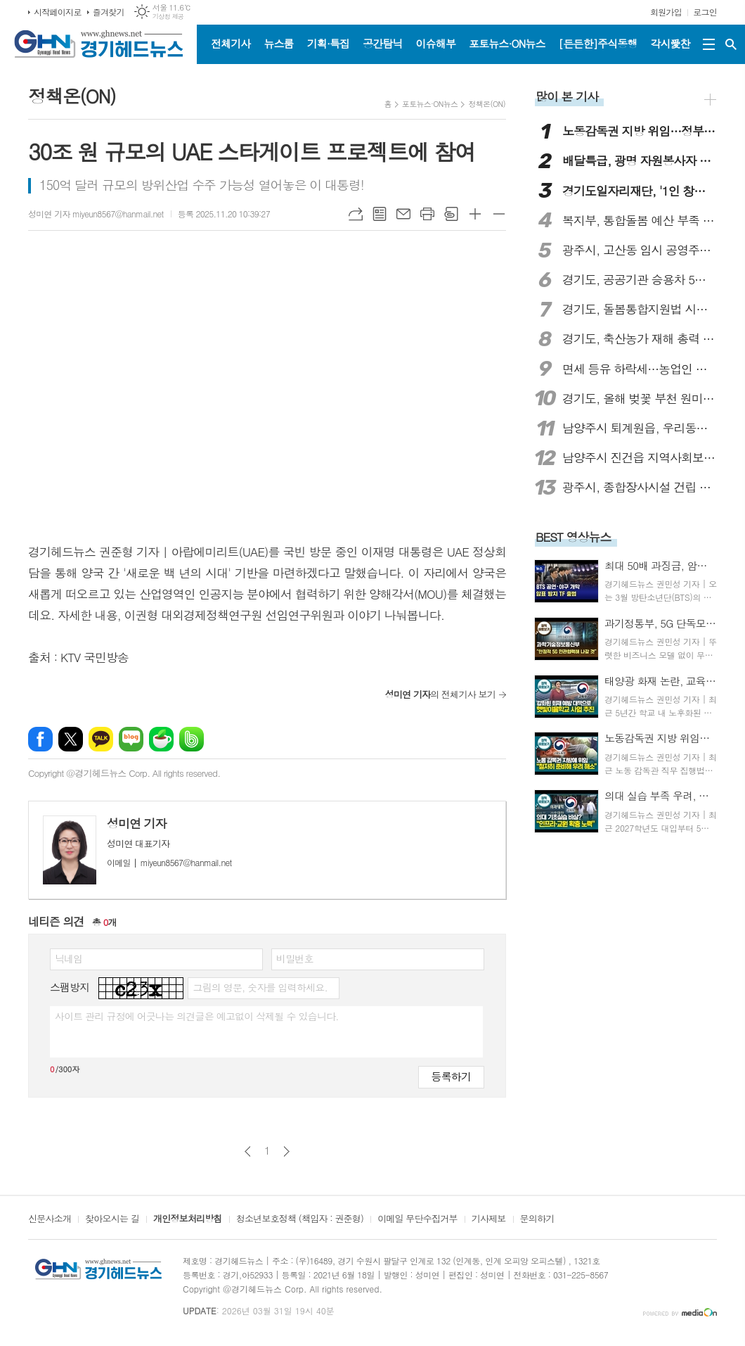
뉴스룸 (278, 43)
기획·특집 (328, 43)
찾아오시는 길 (112, 1219)
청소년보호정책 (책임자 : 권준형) (299, 1219)
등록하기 (451, 1076)
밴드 (191, 739)
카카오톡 (101, 739)
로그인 (705, 12)
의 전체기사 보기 (440, 694)
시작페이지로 (58, 12)
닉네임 (68, 958)
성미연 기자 (137, 823)
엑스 (70, 739)
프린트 (427, 214)
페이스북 (40, 739)
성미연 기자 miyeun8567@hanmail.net (96, 214)
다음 (286, 1151)
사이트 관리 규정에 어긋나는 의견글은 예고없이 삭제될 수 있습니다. (197, 1016)
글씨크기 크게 (475, 214)
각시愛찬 (670, 43)
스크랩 (451, 214)
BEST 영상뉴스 (573, 536)
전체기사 (230, 43)
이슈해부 (435, 43)
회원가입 (666, 12)
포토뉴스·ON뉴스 (507, 43)
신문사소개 (49, 1219)
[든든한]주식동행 (598, 43)
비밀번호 (294, 958)
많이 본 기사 (567, 96)
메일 (403, 214)
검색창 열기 (731, 44)
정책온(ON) (486, 104)
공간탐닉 (382, 43)
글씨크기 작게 (499, 214)
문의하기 (537, 1219)
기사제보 (489, 1219)
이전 (248, 1151)
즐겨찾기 (108, 12)
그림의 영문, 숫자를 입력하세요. (260, 987)
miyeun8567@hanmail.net (169, 862)
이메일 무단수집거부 (417, 1219)
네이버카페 (161, 739)
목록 (379, 214)
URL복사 (356, 214)
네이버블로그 (131, 739)
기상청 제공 (168, 16)
